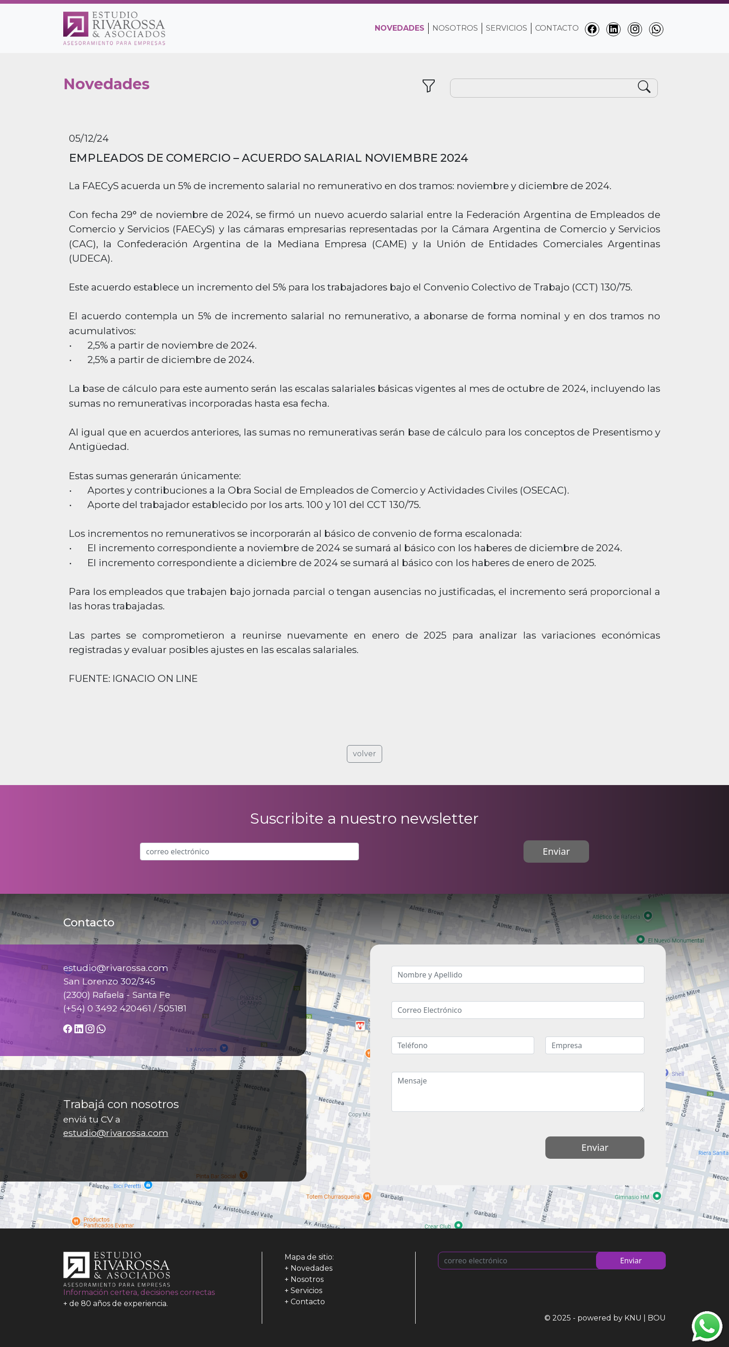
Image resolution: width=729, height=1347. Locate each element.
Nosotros (455, 28)
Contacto (557, 28)
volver (364, 753)
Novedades (311, 1268)
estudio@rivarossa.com (115, 1132)
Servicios (506, 28)
